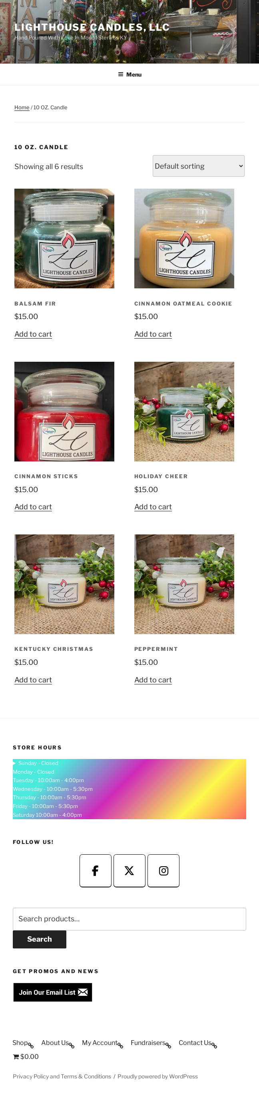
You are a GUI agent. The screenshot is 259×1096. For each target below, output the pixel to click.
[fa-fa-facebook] (96, 870)
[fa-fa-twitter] (129, 870)
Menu (129, 74)
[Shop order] (199, 166)
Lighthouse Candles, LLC (92, 27)
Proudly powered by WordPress (158, 1076)
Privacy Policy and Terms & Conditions (62, 1076)
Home (22, 107)
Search (39, 939)
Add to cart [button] (33, 334)
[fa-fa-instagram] (163, 870)
